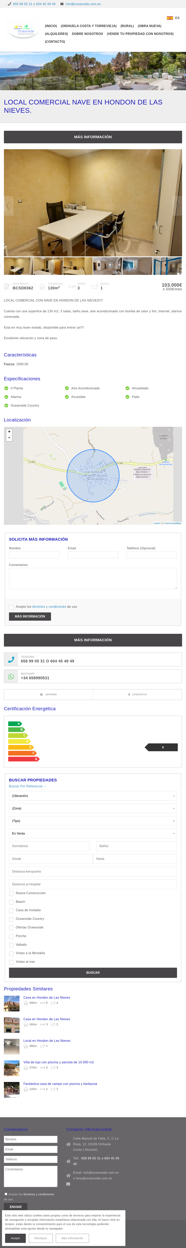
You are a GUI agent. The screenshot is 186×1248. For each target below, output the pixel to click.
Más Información (72, 1238)
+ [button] (9, 432)
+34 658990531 (35, 678)
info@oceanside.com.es (83, 4)
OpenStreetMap (173, 523)
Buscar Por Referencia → (27, 786)
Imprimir (51, 694)
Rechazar (41, 1238)
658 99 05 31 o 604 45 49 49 (34, 4)
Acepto (15, 1238)
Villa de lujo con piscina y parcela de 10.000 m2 (58, 1062)
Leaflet (156, 523)
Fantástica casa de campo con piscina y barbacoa (60, 1083)
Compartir (139, 694)
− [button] (9, 438)
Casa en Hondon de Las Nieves (46, 997)
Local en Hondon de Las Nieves (47, 1040)
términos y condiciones (49, 606)
